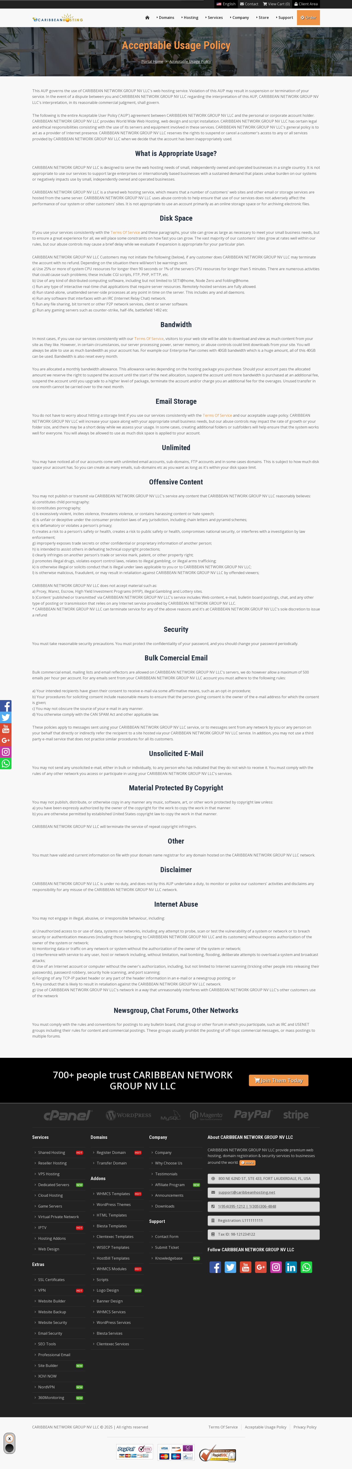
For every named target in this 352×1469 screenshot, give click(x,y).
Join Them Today (278, 1080)
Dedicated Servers (52, 1184)
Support (286, 17)
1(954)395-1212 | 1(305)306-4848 (243, 1206)
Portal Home (152, 61)
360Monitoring (49, 1397)
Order (308, 17)
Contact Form (164, 1236)
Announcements (167, 1195)
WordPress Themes (112, 1204)
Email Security (48, 1333)
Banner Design (108, 1301)
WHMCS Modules (110, 1268)
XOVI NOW (46, 1376)
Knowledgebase (167, 1258)
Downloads (163, 1206)
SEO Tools (45, 1343)
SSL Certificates (50, 1279)
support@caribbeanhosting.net (243, 1192)
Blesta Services (107, 1333)
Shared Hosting (50, 1152)
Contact (249, 3)
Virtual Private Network (57, 1216)
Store (264, 17)
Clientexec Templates (113, 1236)
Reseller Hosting (51, 1163)
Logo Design (106, 1290)
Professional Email (52, 1354)
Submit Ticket (165, 1247)
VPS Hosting (47, 1173)
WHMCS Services (109, 1311)
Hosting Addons (50, 1238)
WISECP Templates (111, 1247)
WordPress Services (112, 1322)
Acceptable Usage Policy (190, 61)
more (247, 1163)
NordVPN (45, 1387)
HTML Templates (110, 1215)
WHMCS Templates (111, 1193)
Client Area (306, 3)
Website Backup (50, 1311)
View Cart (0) (276, 3)
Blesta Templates (110, 1226)
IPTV (41, 1227)
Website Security (51, 1322)
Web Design (47, 1249)
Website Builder (50, 1301)
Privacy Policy (305, 1427)
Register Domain (109, 1152)
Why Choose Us (166, 1163)
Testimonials (164, 1173)
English (226, 3)
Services (215, 17)
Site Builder (46, 1365)
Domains (166, 17)
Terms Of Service (125, 232)
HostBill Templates (111, 1258)
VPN (40, 1290)
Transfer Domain (110, 1163)
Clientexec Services (111, 1343)
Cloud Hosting (49, 1195)
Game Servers (48, 1206)
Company (241, 17)
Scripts (100, 1279)
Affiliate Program (168, 1184)
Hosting (191, 17)
